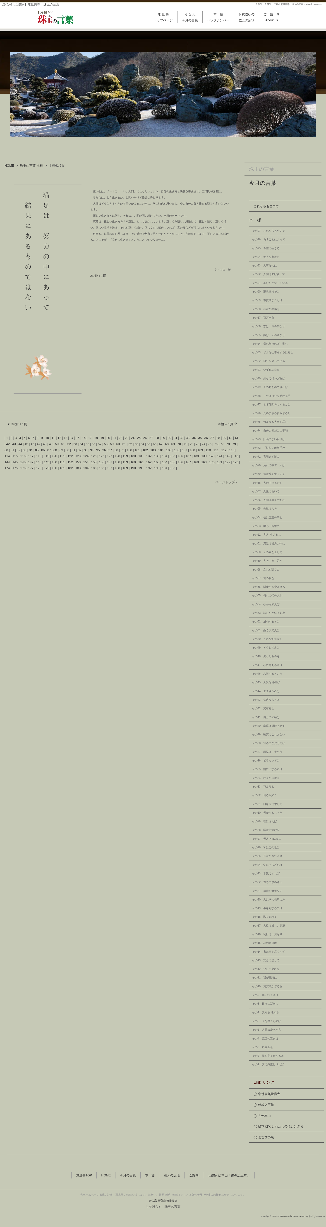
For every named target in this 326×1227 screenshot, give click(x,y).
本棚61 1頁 (98, 276)
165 (172, 462)
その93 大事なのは (264, 265)
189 (125, 468)
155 (93, 462)
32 (182, 438)
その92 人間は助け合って (268, 274)
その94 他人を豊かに (266, 257)
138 (196, 456)
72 (191, 444)
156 (101, 462)
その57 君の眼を (263, 578)
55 (87, 444)
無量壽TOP (84, 1175)
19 (102, 438)
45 (26, 444)
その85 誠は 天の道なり (268, 335)
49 (51, 444)
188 (117, 468)
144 (7, 462)
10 (47, 438)
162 (148, 462)
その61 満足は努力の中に (268, 543)
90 (67, 450)
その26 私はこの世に (266, 847)
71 (185, 444)
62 (130, 444)
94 (92, 450)
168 (196, 462)
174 (7, 468)
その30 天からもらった (267, 812)
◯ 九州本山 (262, 1115)
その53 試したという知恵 (268, 613)
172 (227, 462)
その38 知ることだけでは (268, 743)
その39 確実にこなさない (268, 734)
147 (30, 462)
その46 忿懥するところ (267, 673)
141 (219, 456)
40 (231, 438)
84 (31, 450)
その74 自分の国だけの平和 (270, 430)
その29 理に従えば (264, 821)
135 (172, 456)
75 (210, 444)
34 (194, 438)
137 (188, 456)
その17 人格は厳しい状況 (268, 925)
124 (86, 456)
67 (161, 444)
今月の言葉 (262, 183)
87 (49, 450)
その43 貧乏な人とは (266, 699)
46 (32, 444)
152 (70, 462)
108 (192, 450)
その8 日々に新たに (265, 1003)
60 (118, 444)
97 (110, 450)
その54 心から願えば (266, 604)
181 (62, 468)
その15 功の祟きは (264, 942)
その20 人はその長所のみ (268, 899)
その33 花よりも (263, 786)
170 (211, 462)
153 (78, 462)
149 (46, 462)
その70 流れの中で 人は (268, 465)
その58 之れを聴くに (266, 569)
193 (156, 468)
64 (142, 444)
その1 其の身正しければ (268, 1064)
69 (173, 444)
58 (106, 444)
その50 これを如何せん (267, 639)
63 (136, 444)
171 (219, 462)
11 (53, 438)
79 (234, 444)
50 (57, 444)
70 (179, 444)
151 (62, 462)
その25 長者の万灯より (267, 856)
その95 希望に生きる (266, 248)
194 (164, 468)
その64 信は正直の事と (267, 517)
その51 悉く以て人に (266, 630)
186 (101, 468)
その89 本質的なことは (267, 300)
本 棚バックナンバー (218, 17)
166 (180, 462)
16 (84, 438)
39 (224, 438)
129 (125, 456)
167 (188, 462)
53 (75, 444)
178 (38, 468)
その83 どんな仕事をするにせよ (272, 352)
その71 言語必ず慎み (266, 456)
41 (237, 438)
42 (8, 444)
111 (216, 450)
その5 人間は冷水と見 (266, 1029)
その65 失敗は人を (264, 508)
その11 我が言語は (264, 977)
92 (80, 450)
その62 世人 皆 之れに (266, 534)
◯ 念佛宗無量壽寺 (267, 1094)
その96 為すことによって (268, 239)
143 (235, 456)
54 (81, 444)
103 (153, 450)
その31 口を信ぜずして (267, 804)
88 (55, 450)
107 (184, 450)
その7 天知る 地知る (265, 1012)
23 (127, 438)
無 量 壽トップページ (163, 17)
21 (114, 438)
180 (54, 468)
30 (169, 438)
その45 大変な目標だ (266, 682)
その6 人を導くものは (266, 1021)
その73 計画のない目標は (268, 439)
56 (94, 444)
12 (59, 438)
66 (155, 444)
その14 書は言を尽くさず (268, 951)
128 (117, 456)
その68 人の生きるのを (267, 482)
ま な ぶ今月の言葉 (190, 17)
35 (200, 438)
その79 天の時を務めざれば (270, 387)
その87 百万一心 (263, 317)
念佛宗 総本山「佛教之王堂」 (229, 1175)
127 (109, 456)
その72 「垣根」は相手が (268, 447)
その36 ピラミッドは (266, 760)
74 (204, 444)
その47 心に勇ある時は (267, 665)
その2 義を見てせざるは (268, 1055)
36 (206, 438)
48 (45, 444)
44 (20, 444)
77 (222, 444)
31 (175, 438)
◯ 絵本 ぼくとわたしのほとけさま (278, 1126)
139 (204, 456)
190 (133, 468)
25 (139, 438)
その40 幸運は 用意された (269, 725)
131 (141, 456)
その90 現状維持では (266, 291)
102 (145, 450)
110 (208, 450)
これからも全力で (266, 206)
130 (133, 456)
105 (168, 450)
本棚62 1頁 (227, 424)
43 (14, 444)
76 (216, 444)
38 (218, 438)
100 (129, 450)
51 (63, 444)
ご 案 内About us (272, 17)
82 (18, 450)
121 (62, 456)
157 (109, 462)
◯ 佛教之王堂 (264, 1105)
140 (211, 456)
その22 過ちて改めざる (267, 882)
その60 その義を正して (267, 552)
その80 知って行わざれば (268, 378)
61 (124, 444)
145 (15, 462)
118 (38, 456)
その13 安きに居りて (266, 960)
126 (101, 456)
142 (227, 456)
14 (72, 438)
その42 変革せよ (263, 708)
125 (93, 456)
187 (109, 468)
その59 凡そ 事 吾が (267, 560)
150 (54, 462)
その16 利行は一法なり (267, 934)
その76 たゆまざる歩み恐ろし (271, 413)
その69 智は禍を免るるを (268, 474)
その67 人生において (266, 491)
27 (151, 438)
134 (164, 456)
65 (149, 444)
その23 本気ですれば (266, 873)
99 (122, 450)
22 (120, 438)
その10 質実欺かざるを (267, 986)
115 (15, 456)
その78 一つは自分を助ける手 (271, 396)
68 (167, 444)
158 (117, 462)
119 (46, 456)
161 (141, 462)
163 (156, 462)
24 (133, 438)
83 (24, 450)
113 (231, 450)
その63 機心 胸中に (266, 526)
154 (86, 462)
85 (37, 450)
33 (188, 438)
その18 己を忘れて (264, 916)
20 (108, 438)
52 (69, 444)
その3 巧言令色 (262, 1047)
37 (212, 438)
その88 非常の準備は (266, 309)
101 (137, 450)
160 (133, 462)
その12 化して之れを (266, 969)
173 (235, 462)
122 (70, 456)
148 (38, 462)
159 (125, 462)
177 (30, 468)
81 (12, 450)
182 (70, 468)
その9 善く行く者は (265, 995)
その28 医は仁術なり (266, 830)
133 (156, 456)
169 (204, 462)
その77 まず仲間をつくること (271, 404)
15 (78, 438)
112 (223, 450)
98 (116, 450)
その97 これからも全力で (268, 230)
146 (23, 462)
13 (65, 438)
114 (7, 456)
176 (23, 468)
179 (46, 468)
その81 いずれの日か (266, 369)
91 (73, 450)
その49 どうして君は (266, 647)
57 (100, 444)
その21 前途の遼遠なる (267, 891)
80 (6, 450)
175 (15, 468)
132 (148, 456)
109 (200, 450)
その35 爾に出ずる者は (267, 769)
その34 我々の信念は (266, 778)
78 (228, 444)
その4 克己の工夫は (265, 1038)
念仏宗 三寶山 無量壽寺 (163, 1201)
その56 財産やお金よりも (268, 586)
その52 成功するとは (266, 621)
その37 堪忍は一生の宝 (267, 752)
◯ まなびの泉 (264, 1137)
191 (141, 468)
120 (54, 456)
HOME (9, 165)
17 (90, 438)
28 (157, 438)
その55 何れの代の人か (267, 595)
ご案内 (194, 1175)
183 (78, 468)
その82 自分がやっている (268, 361)
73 (197, 444)
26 (145, 438)
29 (163, 438)
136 (180, 456)
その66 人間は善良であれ (268, 500)
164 (164, 462)
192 (148, 468)
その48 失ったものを (266, 656)
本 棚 (255, 220)
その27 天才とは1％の (266, 838)
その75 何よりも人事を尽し (270, 421)
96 (104, 450)
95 (98, 450)
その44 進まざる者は (266, 691)
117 (30, 456)
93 (86, 450)
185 (93, 468)
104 (160, 450)
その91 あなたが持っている (270, 283)
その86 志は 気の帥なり (268, 326)
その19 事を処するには (267, 908)
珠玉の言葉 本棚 (31, 165)
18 (96, 438)
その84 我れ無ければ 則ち (270, 343)
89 (61, 450)
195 (172, 468)
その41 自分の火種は (266, 717)
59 (112, 444)
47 (39, 444)
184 (86, 468)
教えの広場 (172, 1175)
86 (43, 450)
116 (23, 456)
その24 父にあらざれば (267, 864)
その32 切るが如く (264, 795)
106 (176, 450)
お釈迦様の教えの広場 (246, 17)
